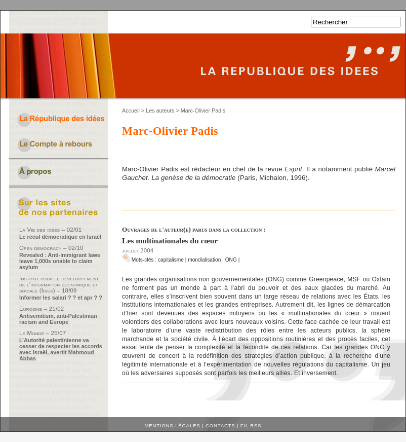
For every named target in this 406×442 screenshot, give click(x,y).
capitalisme (171, 260)
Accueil (131, 110)
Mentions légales (172, 425)
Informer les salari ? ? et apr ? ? (60, 297)
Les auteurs (160, 110)
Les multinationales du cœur (170, 240)
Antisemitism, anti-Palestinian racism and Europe (58, 319)
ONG (231, 260)
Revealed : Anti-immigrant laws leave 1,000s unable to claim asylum (59, 261)
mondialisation (204, 260)
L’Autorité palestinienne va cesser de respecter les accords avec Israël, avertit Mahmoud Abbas (60, 349)
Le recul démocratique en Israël (60, 237)
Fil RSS (251, 425)
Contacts (220, 425)
